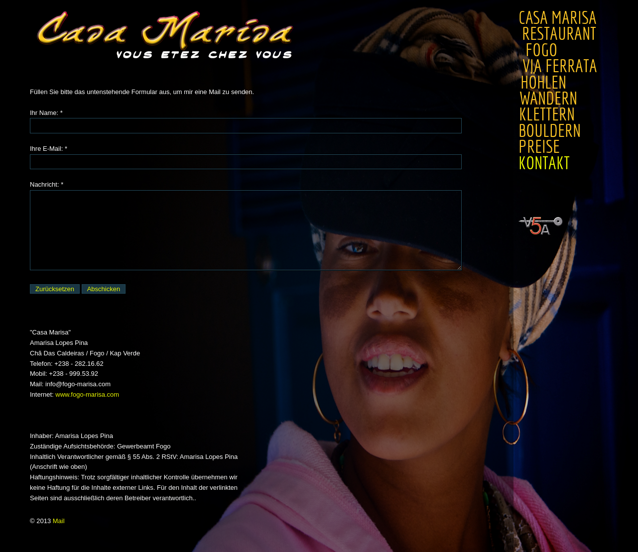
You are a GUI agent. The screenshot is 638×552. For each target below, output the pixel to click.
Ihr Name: (44, 112)
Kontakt (531, 163)
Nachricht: (44, 184)
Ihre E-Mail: (46, 148)
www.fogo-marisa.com (87, 394)
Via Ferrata (557, 66)
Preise (532, 147)
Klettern (546, 114)
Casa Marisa (557, 18)
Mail (59, 521)
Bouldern (548, 131)
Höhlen (542, 83)
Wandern (547, 99)
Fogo (540, 50)
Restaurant (562, 34)
